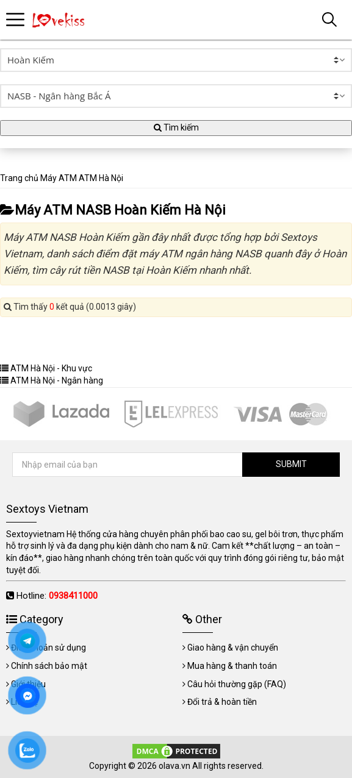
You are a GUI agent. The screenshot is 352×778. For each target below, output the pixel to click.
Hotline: (57, 595)
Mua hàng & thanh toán (232, 666)
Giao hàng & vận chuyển (232, 647)
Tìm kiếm (176, 127)
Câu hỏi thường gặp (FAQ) (236, 684)
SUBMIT (291, 464)
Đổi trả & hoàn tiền (222, 702)
